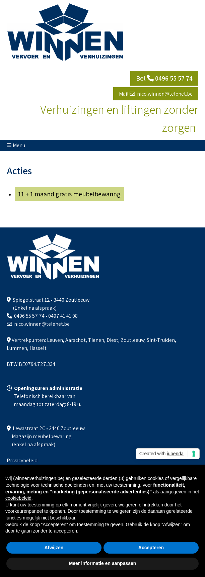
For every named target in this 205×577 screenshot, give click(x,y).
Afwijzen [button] (54, 547)
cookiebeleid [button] (18, 498)
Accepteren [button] (151, 547)
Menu (19, 145)
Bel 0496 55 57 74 (164, 78)
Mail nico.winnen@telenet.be (156, 93)
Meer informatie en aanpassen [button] (102, 563)
